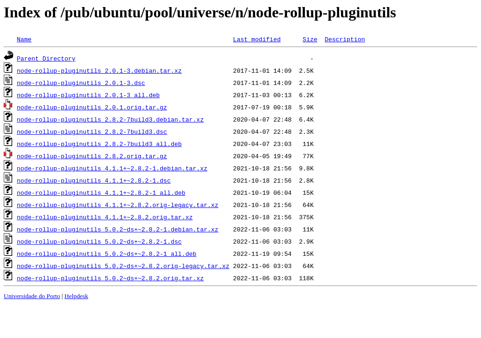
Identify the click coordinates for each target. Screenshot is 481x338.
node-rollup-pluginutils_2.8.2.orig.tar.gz (92, 156)
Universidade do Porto (32, 296)
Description (345, 39)
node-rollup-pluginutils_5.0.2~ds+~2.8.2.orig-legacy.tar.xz (123, 265)
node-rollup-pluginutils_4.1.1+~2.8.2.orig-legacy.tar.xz (117, 204)
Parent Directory (46, 58)
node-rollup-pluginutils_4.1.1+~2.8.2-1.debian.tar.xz (112, 168)
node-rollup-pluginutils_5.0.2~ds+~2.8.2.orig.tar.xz (110, 278)
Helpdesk (76, 296)
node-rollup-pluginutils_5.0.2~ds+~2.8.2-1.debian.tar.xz (117, 229)
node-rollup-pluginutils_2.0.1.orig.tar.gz (92, 107)
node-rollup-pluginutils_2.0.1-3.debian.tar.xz (99, 70)
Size (310, 39)
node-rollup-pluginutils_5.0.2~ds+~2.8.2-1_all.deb (106, 253)
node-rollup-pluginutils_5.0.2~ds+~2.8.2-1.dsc (99, 241)
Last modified (256, 39)
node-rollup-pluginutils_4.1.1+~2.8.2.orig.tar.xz (105, 217)
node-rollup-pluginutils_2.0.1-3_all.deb (88, 95)
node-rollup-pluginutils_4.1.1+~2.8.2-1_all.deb (101, 192)
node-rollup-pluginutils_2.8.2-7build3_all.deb (99, 143)
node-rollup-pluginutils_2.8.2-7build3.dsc (92, 131)
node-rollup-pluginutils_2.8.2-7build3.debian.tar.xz (110, 119)
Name (24, 39)
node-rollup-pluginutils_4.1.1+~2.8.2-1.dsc (94, 180)
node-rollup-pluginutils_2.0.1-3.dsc (81, 82)
